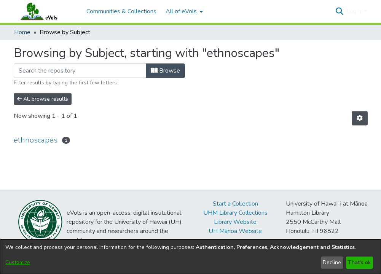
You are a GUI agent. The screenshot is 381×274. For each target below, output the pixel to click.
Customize (17, 262)
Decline (332, 262)
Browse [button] (165, 71)
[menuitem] (183, 11)
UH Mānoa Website (235, 231)
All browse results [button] (42, 99)
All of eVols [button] (181, 11)
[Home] (46, 11)
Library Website (235, 222)
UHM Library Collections (235, 213)
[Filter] (80, 70)
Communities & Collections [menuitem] (121, 11)
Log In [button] (355, 11)
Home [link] (22, 32)
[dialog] (190, 256)
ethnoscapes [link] (35, 140)
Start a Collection (235, 204)
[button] (339, 11)
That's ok (359, 262)
